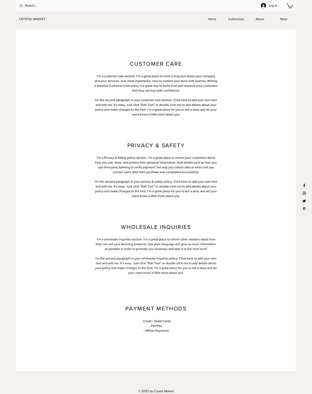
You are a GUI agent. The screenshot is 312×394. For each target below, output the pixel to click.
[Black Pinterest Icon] (304, 209)
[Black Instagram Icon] (304, 193)
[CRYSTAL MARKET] (38, 19)
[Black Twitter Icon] (304, 201)
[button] (290, 5)
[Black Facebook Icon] (304, 185)
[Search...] (36, 5)
